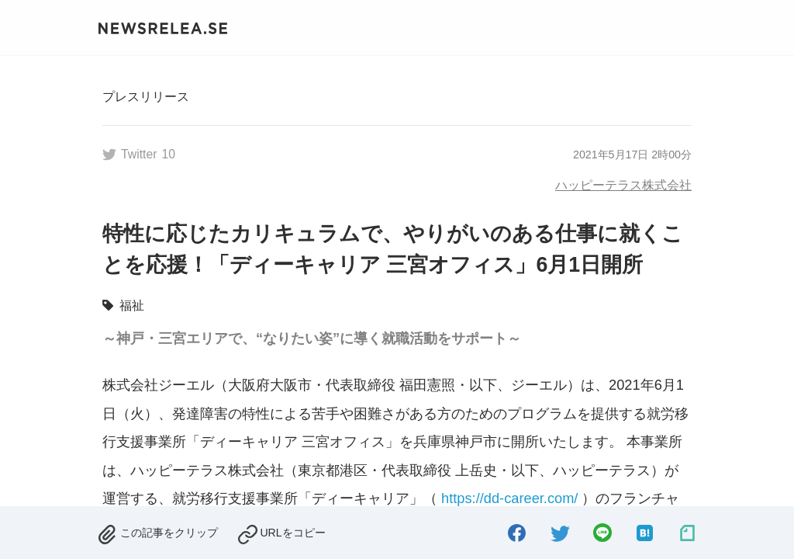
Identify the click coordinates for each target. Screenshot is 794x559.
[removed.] (157, 532)
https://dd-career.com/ (509, 498)
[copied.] (280, 532)
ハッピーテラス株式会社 (623, 185)
